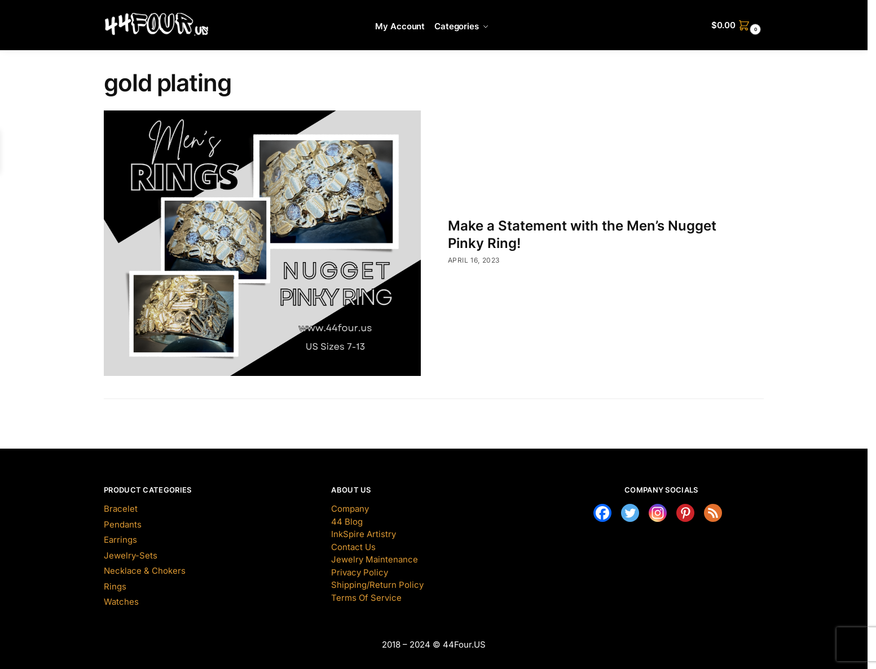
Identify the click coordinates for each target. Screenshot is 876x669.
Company (350, 508)
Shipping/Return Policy (377, 584)
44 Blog (347, 521)
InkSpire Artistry (363, 534)
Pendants (123, 524)
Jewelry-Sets (130, 555)
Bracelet (121, 508)
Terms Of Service (366, 597)
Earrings (120, 539)
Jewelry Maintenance (374, 559)
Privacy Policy (359, 572)
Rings (115, 586)
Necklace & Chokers (145, 570)
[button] (737, 25)
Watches (121, 601)
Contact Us (353, 547)
